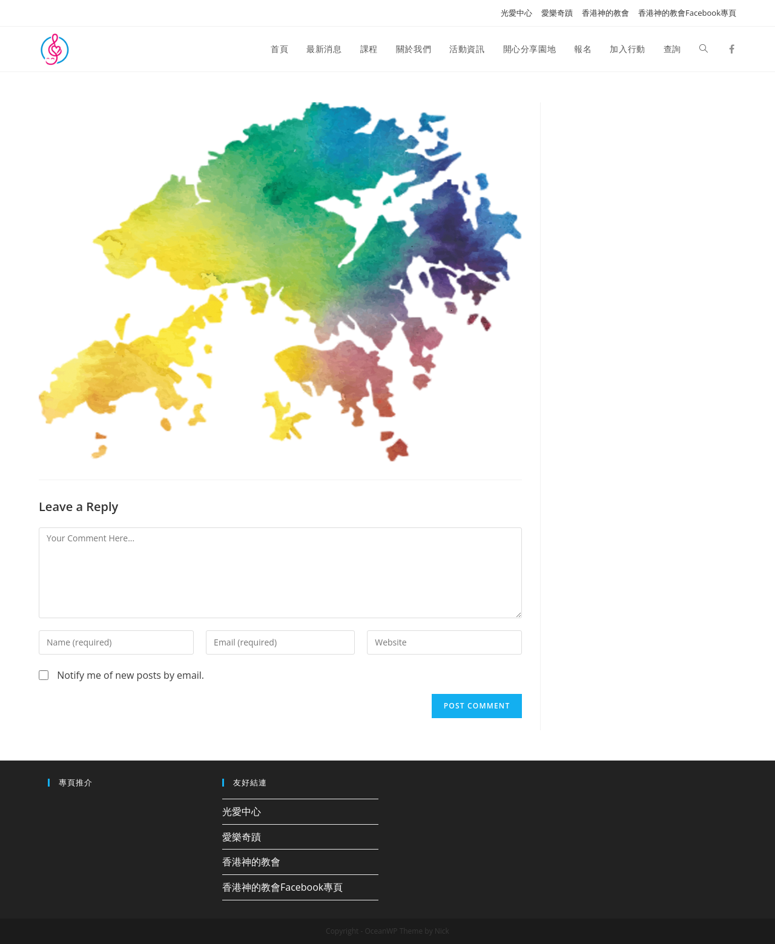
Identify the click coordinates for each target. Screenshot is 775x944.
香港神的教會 (605, 12)
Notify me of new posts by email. (130, 675)
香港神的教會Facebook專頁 (687, 12)
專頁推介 (76, 782)
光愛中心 (516, 12)
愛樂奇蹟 (557, 12)
